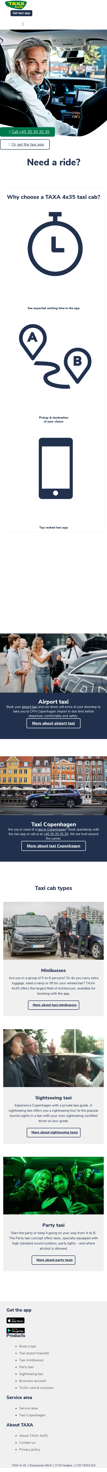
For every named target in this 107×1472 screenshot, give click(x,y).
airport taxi (29, 707)
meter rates (44, 583)
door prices (83, 583)
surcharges (66, 588)
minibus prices (64, 583)
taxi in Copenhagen (52, 829)
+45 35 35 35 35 (55, 834)
